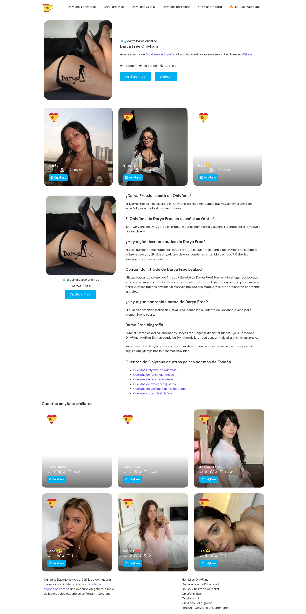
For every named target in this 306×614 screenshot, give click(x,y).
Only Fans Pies (114, 7)
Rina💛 (204, 165)
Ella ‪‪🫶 (205, 550)
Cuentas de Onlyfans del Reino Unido (159, 389)
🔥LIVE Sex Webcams (245, 7)
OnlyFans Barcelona (176, 7)
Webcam (248, 54)
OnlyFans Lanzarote (82, 7)
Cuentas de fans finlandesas (153, 379)
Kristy (54, 165)
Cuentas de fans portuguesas (154, 384)
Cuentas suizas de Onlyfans (153, 393)
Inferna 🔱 (132, 165)
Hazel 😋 (54, 550)
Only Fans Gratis (143, 7)
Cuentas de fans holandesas (153, 375)
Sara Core (132, 467)
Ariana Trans (210, 467)
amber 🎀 (131, 550)
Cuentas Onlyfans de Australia (155, 370)
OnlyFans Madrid (210, 7)
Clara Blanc (56, 467)
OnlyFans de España (160, 54)
